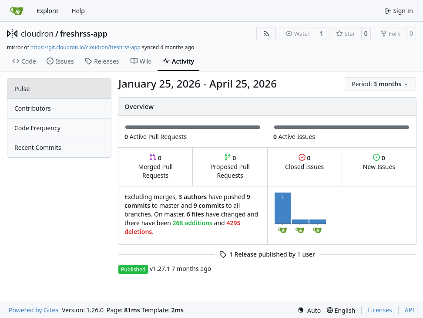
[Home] (16, 11)
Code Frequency (37, 128)
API (409, 310)
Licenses (380, 310)
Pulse (22, 89)
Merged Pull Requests (155, 166)
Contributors (32, 108)
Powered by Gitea (34, 310)
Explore (47, 11)
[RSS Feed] (266, 33)
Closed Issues (304, 162)
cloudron (37, 33)
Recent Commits (37, 147)
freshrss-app (83, 33)
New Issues (379, 162)
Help (78, 11)
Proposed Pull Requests (230, 166)
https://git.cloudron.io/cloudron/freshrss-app (85, 47)
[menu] (380, 84)
